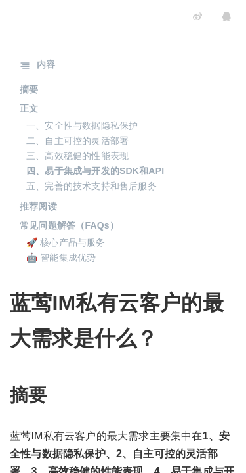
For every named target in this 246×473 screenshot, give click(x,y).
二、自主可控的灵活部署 (77, 140)
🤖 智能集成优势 (61, 257)
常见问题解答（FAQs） (69, 225)
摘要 (29, 89)
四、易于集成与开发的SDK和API (95, 171)
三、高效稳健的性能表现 (77, 155)
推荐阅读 (38, 206)
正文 (29, 108)
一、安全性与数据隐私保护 (82, 125)
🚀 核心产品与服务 (66, 242)
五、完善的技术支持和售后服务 (91, 186)
